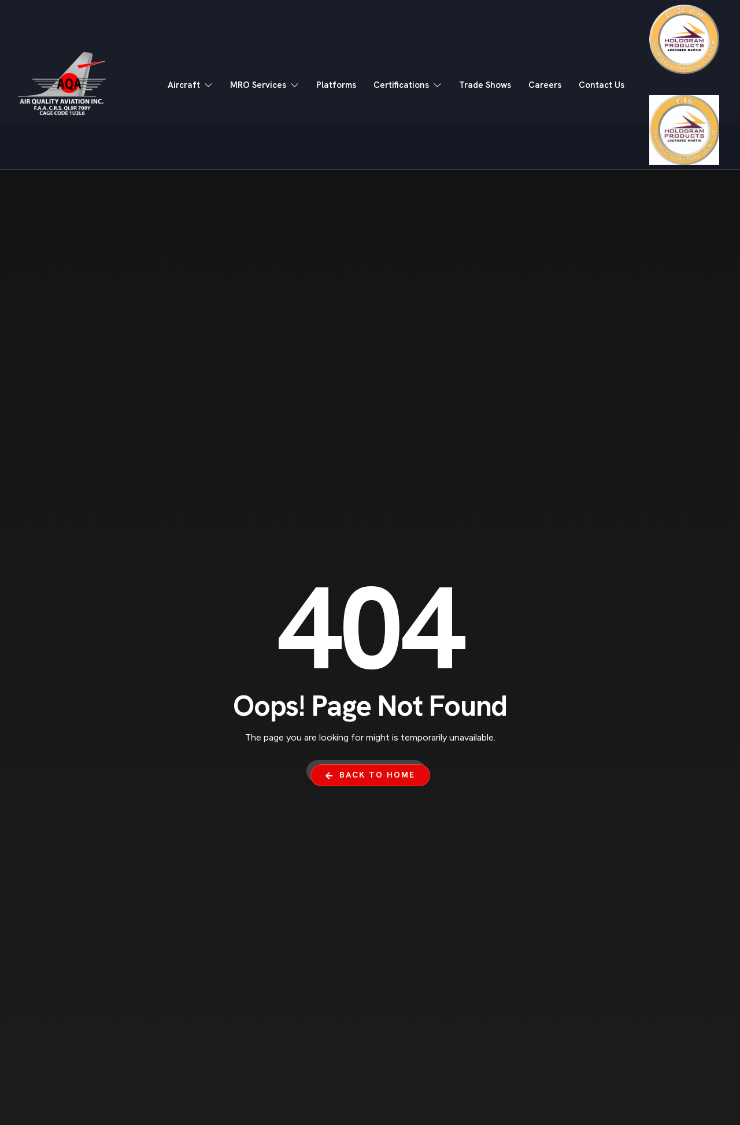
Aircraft (190, 85)
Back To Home (370, 774)
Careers (544, 85)
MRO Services (264, 85)
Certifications (407, 85)
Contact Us (601, 85)
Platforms (336, 85)
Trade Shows (485, 85)
